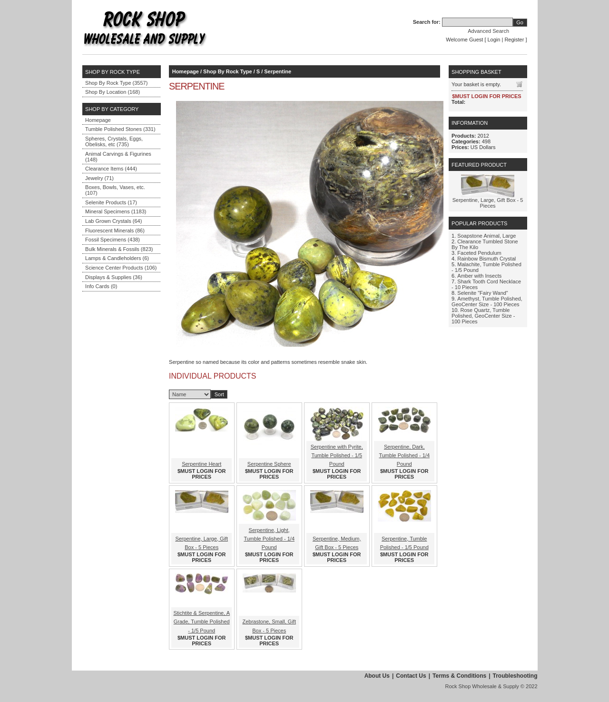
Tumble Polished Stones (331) (120, 129)
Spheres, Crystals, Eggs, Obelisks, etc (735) (114, 141)
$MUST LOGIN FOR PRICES (201, 474)
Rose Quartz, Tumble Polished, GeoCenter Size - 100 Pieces (483, 315)
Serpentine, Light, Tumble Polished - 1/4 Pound (269, 538)
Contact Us (411, 675)
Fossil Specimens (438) (112, 239)
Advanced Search (488, 31)
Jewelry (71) (99, 178)
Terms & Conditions (459, 675)
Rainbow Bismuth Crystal (486, 258)
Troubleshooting (515, 675)
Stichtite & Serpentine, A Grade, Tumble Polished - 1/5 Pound (201, 621)
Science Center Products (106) (121, 268)
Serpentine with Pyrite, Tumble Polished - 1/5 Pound (337, 455)
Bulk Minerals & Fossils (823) (119, 249)
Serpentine (277, 71)
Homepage (98, 120)
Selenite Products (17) (111, 202)
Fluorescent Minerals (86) (115, 230)
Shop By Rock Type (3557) (116, 83)
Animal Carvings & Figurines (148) (118, 156)
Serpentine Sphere (269, 464)
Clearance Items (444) (111, 168)
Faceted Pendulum (479, 253)
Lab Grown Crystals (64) (113, 221)
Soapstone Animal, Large (486, 236)
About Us (377, 675)
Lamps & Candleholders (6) (117, 258)
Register (514, 39)
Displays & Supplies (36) (113, 277)
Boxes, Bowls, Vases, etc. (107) (115, 190)
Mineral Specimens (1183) (115, 211)
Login (494, 39)
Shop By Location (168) (112, 92)
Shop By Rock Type (227, 71)
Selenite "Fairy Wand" (482, 293)
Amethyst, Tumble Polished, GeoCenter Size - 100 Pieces (487, 301)
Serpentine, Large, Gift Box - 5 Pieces (487, 203)
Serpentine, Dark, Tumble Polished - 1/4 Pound (404, 455)
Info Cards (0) (101, 286)
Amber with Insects (479, 276)
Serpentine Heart (201, 464)
